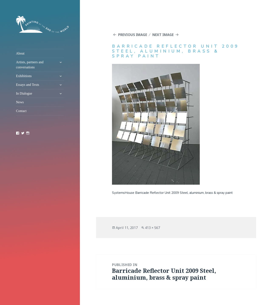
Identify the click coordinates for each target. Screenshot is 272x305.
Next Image (163, 34)
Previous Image (132, 34)
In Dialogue (24, 93)
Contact (21, 111)
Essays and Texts (27, 84)
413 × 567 (152, 227)
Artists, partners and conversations (29, 64)
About (20, 53)
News (20, 102)
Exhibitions (24, 76)
